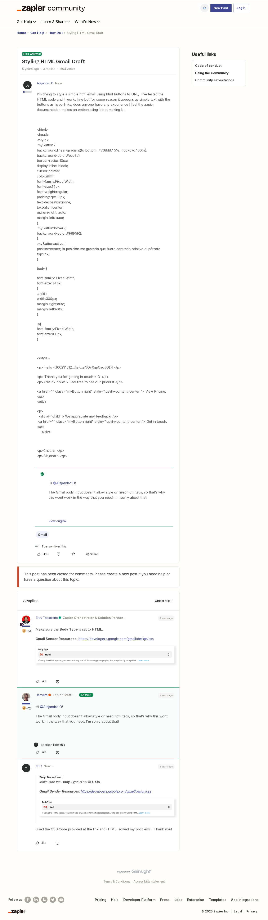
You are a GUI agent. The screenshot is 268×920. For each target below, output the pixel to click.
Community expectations (214, 80)
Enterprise (195, 900)
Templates (217, 900)
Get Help (27, 21)
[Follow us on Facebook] (27, 900)
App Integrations (245, 900)
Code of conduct (208, 66)
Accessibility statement (149, 881)
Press (165, 900)
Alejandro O (45, 83)
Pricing (100, 900)
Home (21, 33)
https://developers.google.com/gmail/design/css (116, 639)
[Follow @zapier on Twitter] (53, 900)
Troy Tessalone (47, 618)
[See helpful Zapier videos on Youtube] (61, 900)
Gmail (42, 535)
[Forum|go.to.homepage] (52, 8)
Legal (238, 911)
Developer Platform (139, 900)
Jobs (178, 900)
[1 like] (50, 546)
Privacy (252, 911)
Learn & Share (56, 21)
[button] (221, 8)
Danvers (42, 695)
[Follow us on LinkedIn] (36, 900)
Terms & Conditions (116, 881)
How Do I (56, 33)
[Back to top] (259, 875)
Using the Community (212, 73)
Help (115, 900)
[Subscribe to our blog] (44, 900)
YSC (39, 766)
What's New (88, 21)
